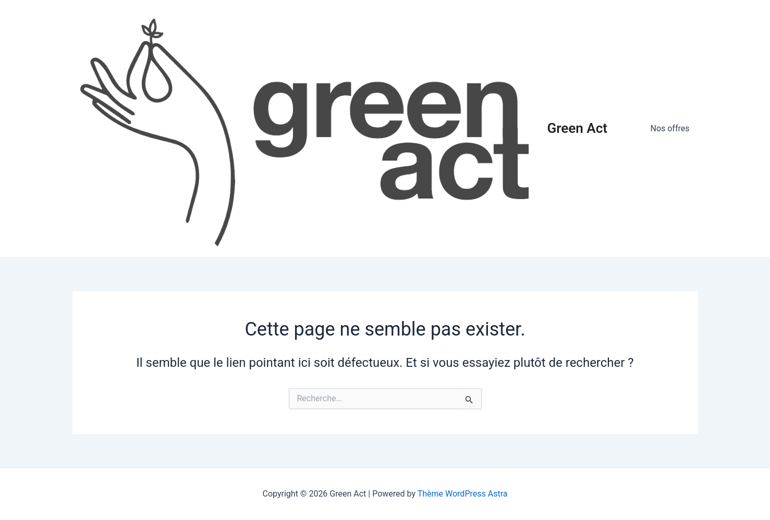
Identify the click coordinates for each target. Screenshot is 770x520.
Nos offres (669, 128)
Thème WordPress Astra (463, 494)
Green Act (577, 128)
